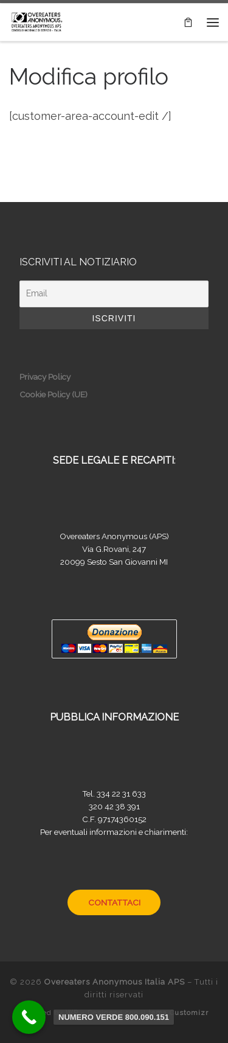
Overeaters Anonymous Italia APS (114, 981)
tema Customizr (178, 1012)
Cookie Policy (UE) (53, 394)
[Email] (114, 294)
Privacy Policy (45, 377)
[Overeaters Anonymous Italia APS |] (36, 21)
